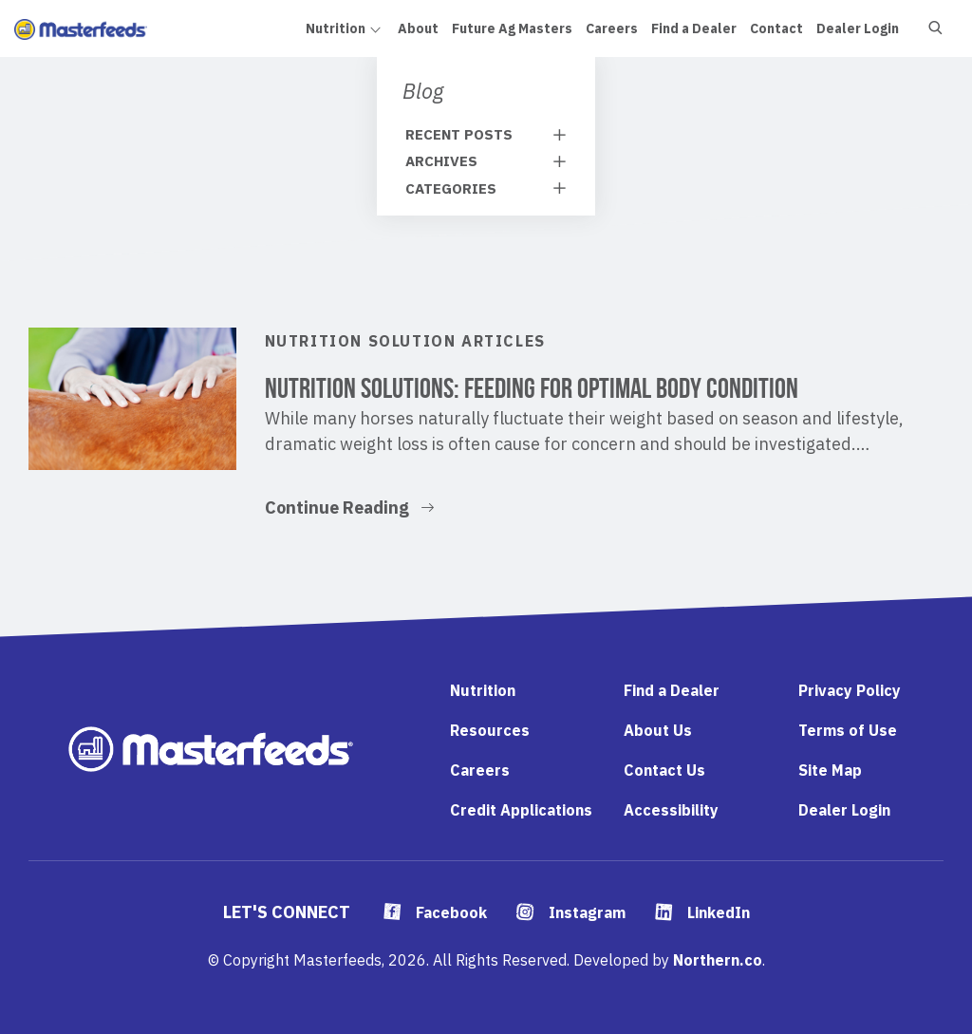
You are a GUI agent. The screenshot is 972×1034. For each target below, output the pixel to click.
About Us (658, 730)
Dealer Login (844, 809)
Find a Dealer (672, 690)
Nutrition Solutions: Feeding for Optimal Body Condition (531, 388)
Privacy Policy (849, 690)
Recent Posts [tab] (459, 134)
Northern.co (717, 959)
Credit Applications (521, 809)
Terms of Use (847, 730)
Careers (480, 770)
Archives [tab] (441, 161)
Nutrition (482, 690)
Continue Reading (349, 506)
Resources (490, 730)
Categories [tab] (450, 188)
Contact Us (664, 770)
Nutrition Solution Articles (405, 340)
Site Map (830, 770)
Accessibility (671, 809)
